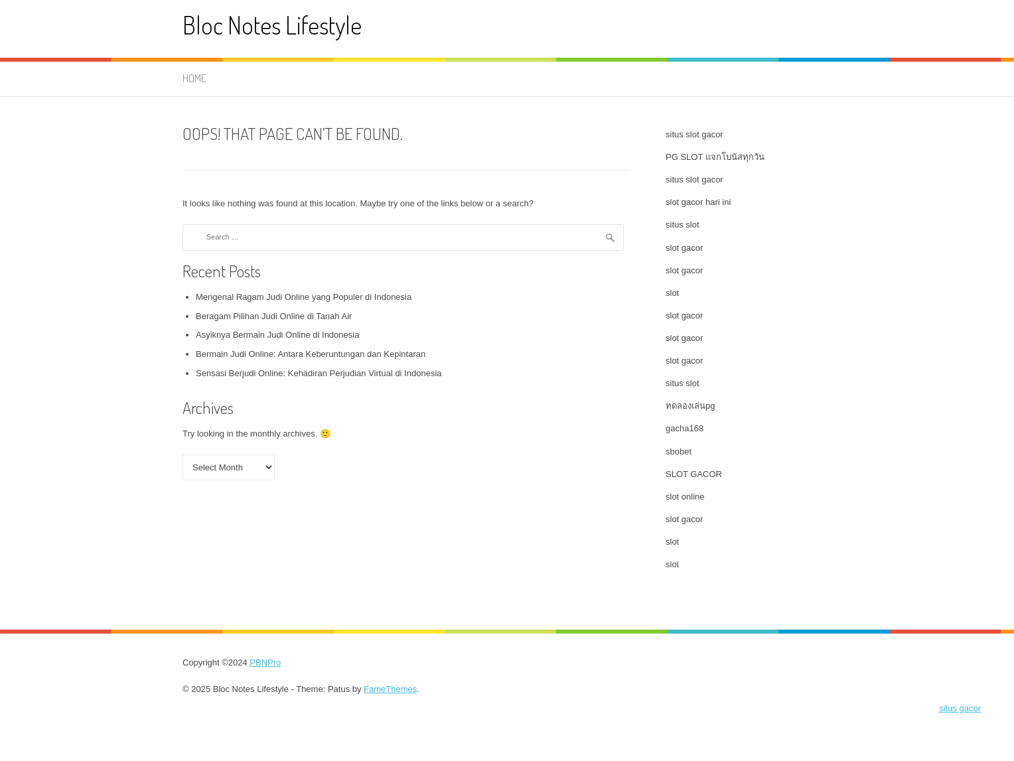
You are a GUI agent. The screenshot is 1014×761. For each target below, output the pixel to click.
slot (672, 293)
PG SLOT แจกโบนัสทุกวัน (715, 157)
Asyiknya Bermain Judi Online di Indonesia (277, 335)
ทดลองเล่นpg (690, 406)
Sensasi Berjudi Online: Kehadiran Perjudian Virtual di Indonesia (319, 373)
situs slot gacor (694, 134)
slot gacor (684, 248)
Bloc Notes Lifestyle (272, 24)
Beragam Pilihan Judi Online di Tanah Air (274, 316)
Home (194, 78)
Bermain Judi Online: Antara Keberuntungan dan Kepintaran (310, 354)
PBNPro (265, 662)
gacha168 (684, 428)
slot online (685, 497)
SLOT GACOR (694, 474)
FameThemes (390, 689)
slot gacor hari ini (698, 202)
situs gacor (960, 708)
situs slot (682, 225)
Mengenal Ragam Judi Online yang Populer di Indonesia (303, 297)
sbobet (678, 451)
